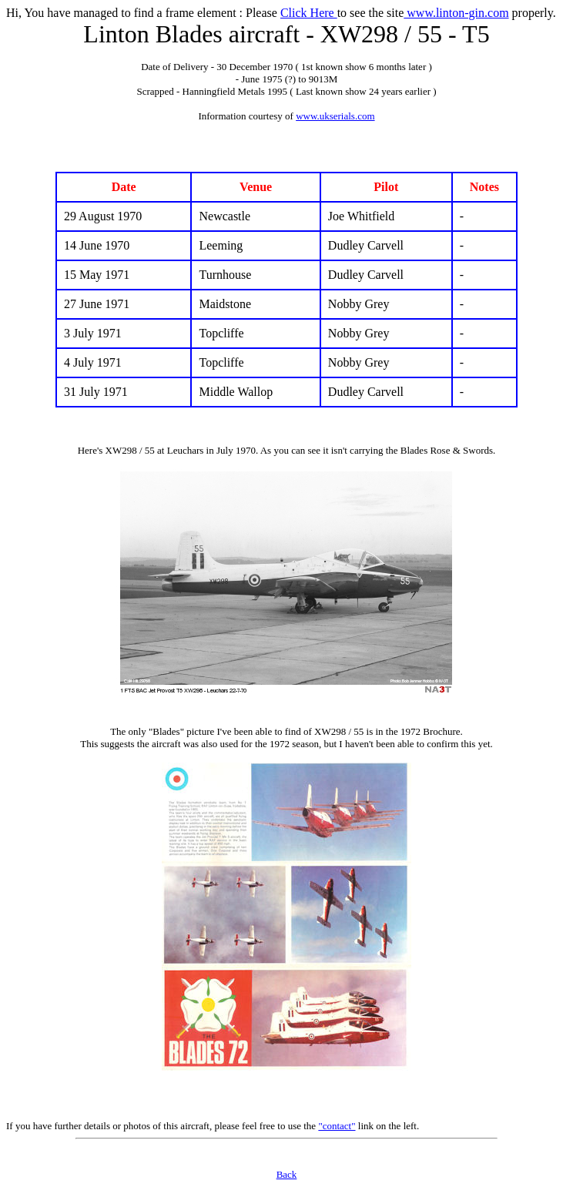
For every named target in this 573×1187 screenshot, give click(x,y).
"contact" (336, 1126)
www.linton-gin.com (456, 12)
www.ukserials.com (335, 116)
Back (286, 1174)
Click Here (308, 12)
